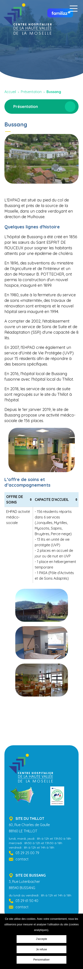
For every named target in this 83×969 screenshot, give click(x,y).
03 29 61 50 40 (26, 900)
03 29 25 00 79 (27, 853)
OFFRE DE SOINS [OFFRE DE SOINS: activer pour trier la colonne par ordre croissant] (14, 499)
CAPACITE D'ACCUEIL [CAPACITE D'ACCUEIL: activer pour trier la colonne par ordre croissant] (52, 499)
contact (22, 859)
